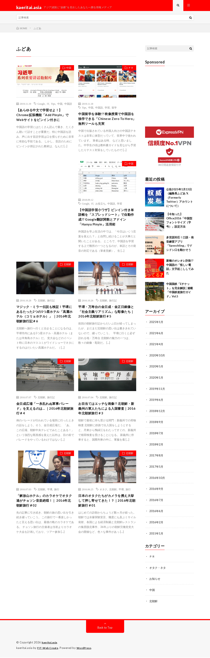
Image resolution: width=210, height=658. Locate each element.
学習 (107, 111)
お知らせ (155, 580)
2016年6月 (156, 513)
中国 (67, 72)
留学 (114, 111)
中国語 (68, 107)
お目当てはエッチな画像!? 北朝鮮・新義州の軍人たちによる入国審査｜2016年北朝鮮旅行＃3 (105, 440)
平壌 (49, 521)
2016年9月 (156, 491)
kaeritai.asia (50, 643)
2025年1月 (156, 326)
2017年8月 (156, 458)
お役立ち (100, 215)
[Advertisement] (45, 209)
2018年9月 (156, 425)
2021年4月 (156, 348)
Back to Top (105, 628)
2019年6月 (156, 403)
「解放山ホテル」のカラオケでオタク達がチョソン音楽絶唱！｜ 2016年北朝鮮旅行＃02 (43, 534)
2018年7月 (156, 436)
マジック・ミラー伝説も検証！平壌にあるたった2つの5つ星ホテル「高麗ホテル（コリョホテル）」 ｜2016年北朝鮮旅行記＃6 (44, 339)
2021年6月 (156, 337)
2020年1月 (156, 381)
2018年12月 (157, 414)
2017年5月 (156, 469)
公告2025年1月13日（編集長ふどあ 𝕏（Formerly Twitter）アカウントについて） (179, 201)
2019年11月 (157, 392)
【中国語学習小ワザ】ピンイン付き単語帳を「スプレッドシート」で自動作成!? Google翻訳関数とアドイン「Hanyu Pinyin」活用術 (106, 233)
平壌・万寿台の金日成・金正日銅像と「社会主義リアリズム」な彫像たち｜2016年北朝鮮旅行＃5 (106, 337)
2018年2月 (156, 447)
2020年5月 (156, 370)
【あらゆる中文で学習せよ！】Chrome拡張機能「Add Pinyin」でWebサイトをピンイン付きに (44, 120)
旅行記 (51, 321)
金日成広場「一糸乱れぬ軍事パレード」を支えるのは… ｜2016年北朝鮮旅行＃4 (44, 440)
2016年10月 (157, 480)
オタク (103, 521)
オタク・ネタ (158, 569)
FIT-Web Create (48, 648)
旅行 (56, 521)
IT (48, 107)
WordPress (86, 648)
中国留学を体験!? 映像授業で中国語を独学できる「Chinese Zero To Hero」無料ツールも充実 (106, 127)
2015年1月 (156, 535)
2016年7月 (156, 502)
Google (41, 107)
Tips (53, 107)
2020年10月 (157, 359)
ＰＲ (129, 72)
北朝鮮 (66, 286)
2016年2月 (156, 524)
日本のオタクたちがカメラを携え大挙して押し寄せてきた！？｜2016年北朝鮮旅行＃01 (105, 534)
